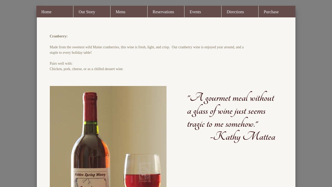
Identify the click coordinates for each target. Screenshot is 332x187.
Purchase (271, 12)
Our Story (87, 12)
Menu (120, 12)
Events (195, 12)
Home (47, 12)
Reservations (163, 12)
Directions (235, 12)
